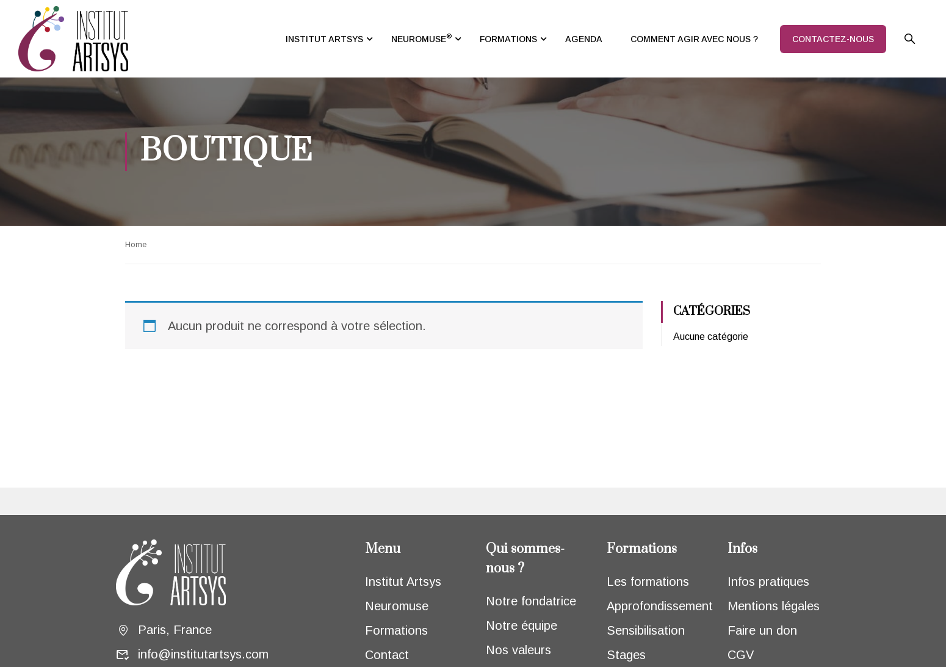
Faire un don (762, 630)
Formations (396, 630)
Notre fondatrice (531, 601)
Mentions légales (774, 606)
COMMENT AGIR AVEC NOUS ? (694, 39)
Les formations (648, 581)
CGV (741, 655)
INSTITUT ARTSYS (324, 39)
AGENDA (583, 39)
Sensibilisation (646, 630)
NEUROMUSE (421, 37)
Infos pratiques (768, 581)
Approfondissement (660, 606)
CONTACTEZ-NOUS (833, 39)
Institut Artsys (403, 581)
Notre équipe (521, 625)
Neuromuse (396, 606)
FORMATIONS (508, 39)
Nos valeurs (518, 650)
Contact (387, 655)
